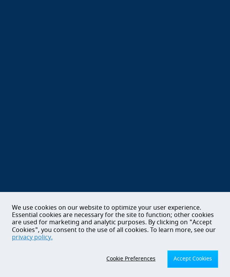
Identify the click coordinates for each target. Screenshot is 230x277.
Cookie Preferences (131, 259)
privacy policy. (32, 237)
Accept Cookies (193, 259)
